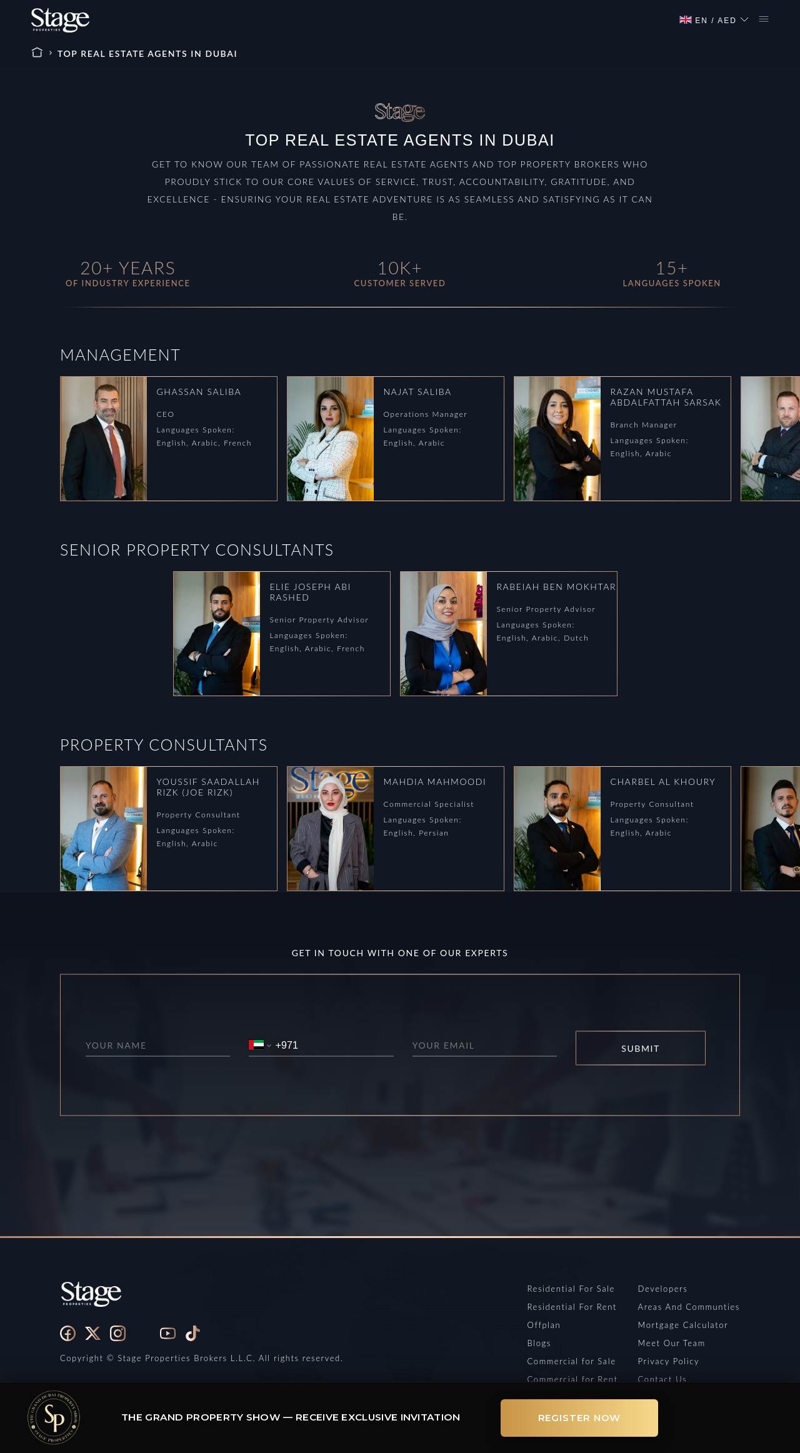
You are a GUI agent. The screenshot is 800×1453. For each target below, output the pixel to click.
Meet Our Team (672, 1343)
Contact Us (662, 1379)
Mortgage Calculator (683, 1325)
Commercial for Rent (573, 1379)
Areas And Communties (689, 1307)
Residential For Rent (572, 1307)
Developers (663, 1289)
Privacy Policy (669, 1361)
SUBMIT (640, 1048)
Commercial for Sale (572, 1361)
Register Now (579, 1418)
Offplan (544, 1325)
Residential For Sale (571, 1289)
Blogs (539, 1343)
